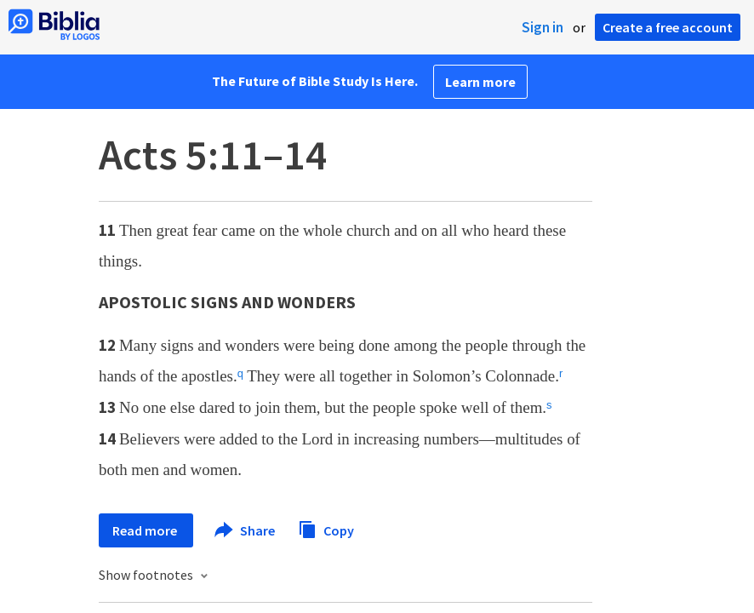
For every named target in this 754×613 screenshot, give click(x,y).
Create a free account (668, 27)
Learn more (480, 81)
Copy (326, 528)
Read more (146, 530)
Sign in (542, 27)
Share (245, 530)
